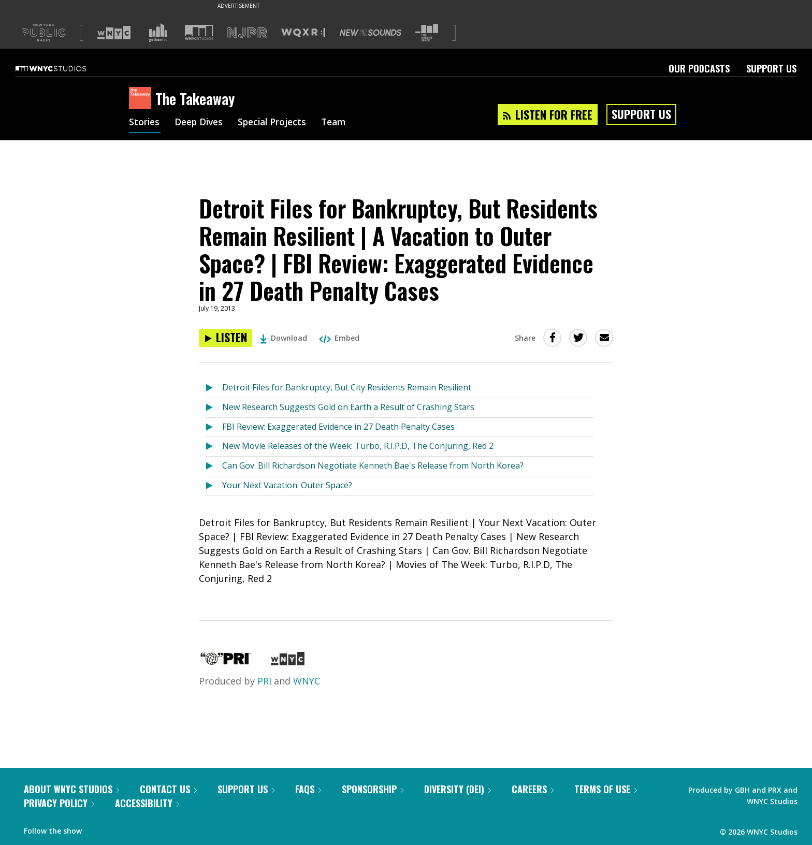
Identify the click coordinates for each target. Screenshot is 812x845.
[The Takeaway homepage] (142, 99)
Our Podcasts (699, 68)
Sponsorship (372, 789)
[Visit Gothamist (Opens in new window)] (158, 32)
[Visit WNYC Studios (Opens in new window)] (199, 32)
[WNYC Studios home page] (64, 68)
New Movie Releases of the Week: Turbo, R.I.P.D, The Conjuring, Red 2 (358, 445)
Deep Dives (201, 123)
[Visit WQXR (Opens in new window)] (303, 33)
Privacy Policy (59, 803)
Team (342, 123)
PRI (264, 681)
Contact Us (168, 789)
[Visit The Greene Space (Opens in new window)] (426, 33)
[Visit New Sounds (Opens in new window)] (370, 32)
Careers (533, 789)
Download (283, 338)
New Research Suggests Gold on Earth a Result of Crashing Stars (348, 407)
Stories (145, 123)
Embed (339, 338)
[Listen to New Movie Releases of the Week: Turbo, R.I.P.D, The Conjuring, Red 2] (213, 446)
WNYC (306, 681)
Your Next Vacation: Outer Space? (287, 485)
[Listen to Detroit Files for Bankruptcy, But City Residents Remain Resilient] (213, 388)
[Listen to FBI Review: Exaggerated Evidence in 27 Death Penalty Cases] (213, 427)
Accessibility (147, 803)
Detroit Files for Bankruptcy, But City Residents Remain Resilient (346, 387)
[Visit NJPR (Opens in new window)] (247, 32)
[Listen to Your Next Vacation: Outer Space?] (213, 486)
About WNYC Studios (71, 789)
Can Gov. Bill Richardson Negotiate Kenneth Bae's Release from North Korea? (373, 465)
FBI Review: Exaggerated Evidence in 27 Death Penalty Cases (338, 426)
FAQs (308, 789)
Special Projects (278, 123)
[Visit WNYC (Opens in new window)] (113, 32)
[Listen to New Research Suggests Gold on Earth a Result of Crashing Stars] (213, 407)
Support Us (771, 68)
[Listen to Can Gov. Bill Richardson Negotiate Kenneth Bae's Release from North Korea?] (213, 466)
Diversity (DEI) (457, 789)
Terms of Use (605, 789)
